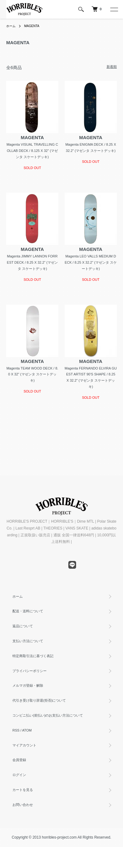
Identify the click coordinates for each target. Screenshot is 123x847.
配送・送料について (27, 611)
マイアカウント (24, 745)
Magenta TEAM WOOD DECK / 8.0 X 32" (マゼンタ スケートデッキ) (32, 374)
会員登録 (19, 760)
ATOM (27, 730)
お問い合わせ (22, 805)
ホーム (11, 26)
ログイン (19, 775)
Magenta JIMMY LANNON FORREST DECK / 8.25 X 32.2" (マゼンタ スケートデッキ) (32, 262)
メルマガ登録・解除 (27, 685)
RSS (16, 730)
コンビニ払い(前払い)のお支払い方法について (47, 715)
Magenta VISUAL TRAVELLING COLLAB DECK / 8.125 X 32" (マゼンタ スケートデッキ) (32, 151)
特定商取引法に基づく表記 (32, 656)
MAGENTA (31, 26)
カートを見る (22, 790)
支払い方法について (27, 641)
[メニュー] (113, 9)
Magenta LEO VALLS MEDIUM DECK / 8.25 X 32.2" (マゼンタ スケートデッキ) (91, 262)
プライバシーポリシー (29, 671)
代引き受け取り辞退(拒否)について (39, 700)
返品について (22, 626)
